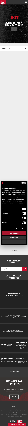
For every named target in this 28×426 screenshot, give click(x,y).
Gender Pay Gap (20, 410)
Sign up (14, 396)
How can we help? (16, 424)
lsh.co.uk (14, 406)
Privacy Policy (4, 408)
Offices (14, 412)
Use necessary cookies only (13, 242)
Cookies (14, 408)
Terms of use (10, 408)
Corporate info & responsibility (6, 410)
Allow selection (14, 237)
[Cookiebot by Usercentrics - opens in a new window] (20, 183)
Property (17, 412)
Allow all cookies (14, 233)
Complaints (14, 410)
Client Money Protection (21, 408)
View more (14, 250)
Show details (19, 228)
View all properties (14, 371)
